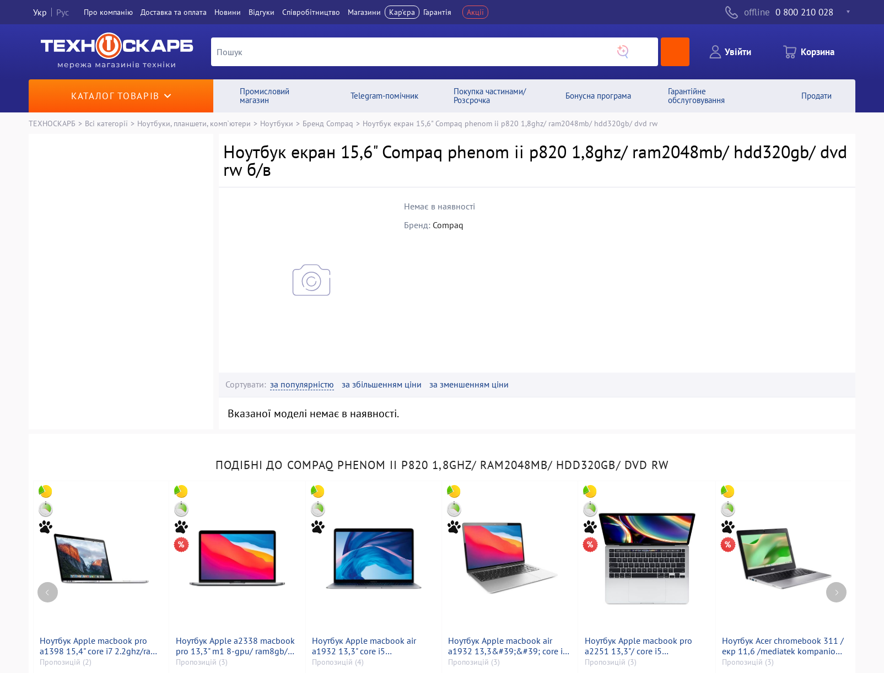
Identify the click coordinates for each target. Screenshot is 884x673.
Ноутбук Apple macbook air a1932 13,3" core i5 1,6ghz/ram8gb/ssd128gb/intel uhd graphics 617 (372, 646)
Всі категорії (106, 123)
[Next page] (836, 592)
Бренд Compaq (328, 123)
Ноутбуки (276, 123)
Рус (62, 12)
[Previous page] (47, 592)
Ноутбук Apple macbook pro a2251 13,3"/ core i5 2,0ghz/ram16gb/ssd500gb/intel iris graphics (647, 646)
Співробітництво (311, 12)
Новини (227, 12)
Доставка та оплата (174, 12)
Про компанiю (108, 12)
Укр (40, 12)
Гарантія (437, 12)
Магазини (364, 12)
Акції (475, 12)
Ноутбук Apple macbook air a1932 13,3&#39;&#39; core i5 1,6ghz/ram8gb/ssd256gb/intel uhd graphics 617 (508, 646)
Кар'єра (402, 12)
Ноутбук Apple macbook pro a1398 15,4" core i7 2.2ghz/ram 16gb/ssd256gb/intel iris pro (99, 646)
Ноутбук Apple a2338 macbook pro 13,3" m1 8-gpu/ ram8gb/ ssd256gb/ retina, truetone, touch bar (235, 646)
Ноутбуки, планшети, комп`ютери (194, 123)
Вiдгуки (261, 12)
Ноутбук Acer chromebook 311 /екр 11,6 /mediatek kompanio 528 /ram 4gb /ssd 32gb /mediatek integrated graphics (783, 646)
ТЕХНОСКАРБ (52, 123)
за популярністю (302, 384)
